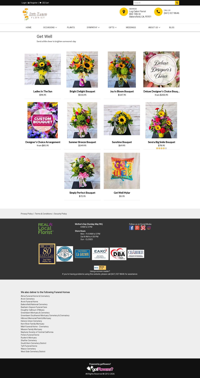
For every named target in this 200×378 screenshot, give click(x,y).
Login (24, 3)
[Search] (154, 3)
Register (33, 3)
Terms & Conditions (43, 214)
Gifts (111, 27)
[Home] (35, 14)
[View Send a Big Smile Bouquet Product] (161, 120)
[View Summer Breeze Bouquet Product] (82, 120)
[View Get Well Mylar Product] (122, 170)
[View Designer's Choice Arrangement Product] (43, 120)
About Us (153, 27)
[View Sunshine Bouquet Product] (122, 120)
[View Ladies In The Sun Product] (43, 69)
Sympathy (92, 27)
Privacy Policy (27, 214)
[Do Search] (177, 3)
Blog (171, 27)
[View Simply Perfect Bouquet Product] (82, 170)
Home (28, 27)
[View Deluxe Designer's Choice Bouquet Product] (161, 69)
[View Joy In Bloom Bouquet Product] (122, 69)
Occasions (49, 27)
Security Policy (60, 214)
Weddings (131, 27)
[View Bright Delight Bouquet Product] (82, 69)
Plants (71, 27)
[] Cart (44, 3)
